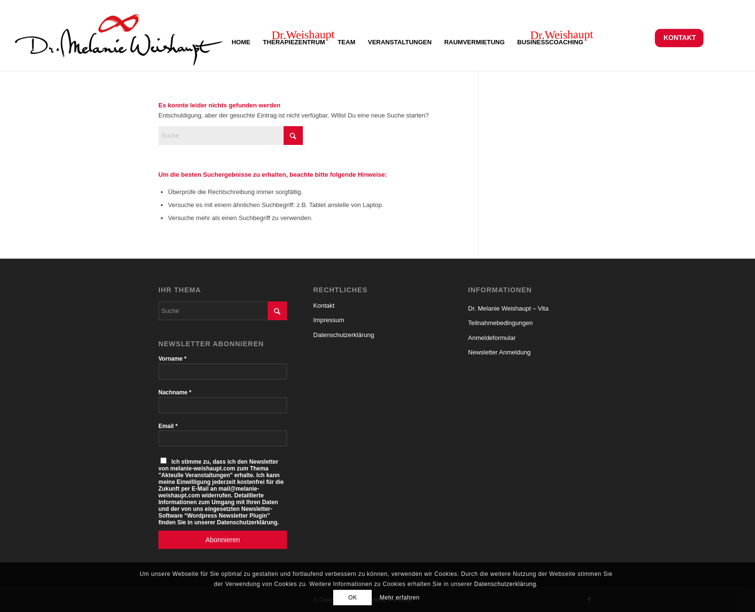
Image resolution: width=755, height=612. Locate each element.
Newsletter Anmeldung (499, 352)
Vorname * (172, 358)
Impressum (328, 320)
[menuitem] (679, 37)
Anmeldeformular (492, 337)
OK (352, 597)
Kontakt (680, 37)
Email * (168, 426)
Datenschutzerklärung (343, 335)
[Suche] (230, 135)
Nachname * (174, 392)
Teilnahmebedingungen (500, 322)
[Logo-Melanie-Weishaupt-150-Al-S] (119, 37)
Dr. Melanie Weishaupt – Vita (508, 308)
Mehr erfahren (399, 597)
